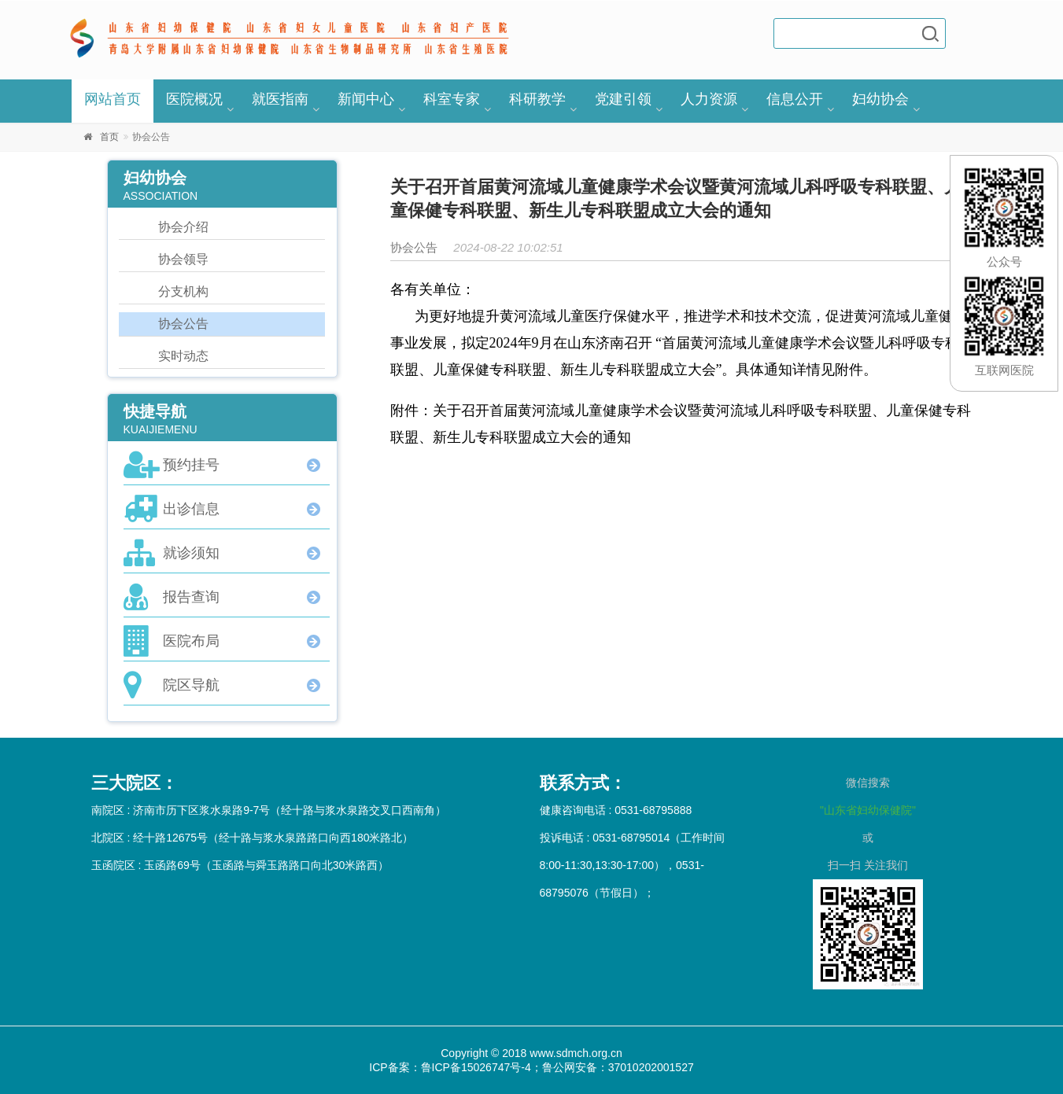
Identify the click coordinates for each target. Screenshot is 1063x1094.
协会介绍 (183, 227)
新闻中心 (366, 99)
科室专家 (451, 99)
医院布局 (191, 641)
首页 (109, 136)
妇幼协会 (880, 99)
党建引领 (623, 99)
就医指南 (280, 99)
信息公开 (794, 99)
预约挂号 (191, 465)
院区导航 (191, 685)
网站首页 (112, 99)
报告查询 (191, 597)
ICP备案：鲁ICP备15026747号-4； (455, 1067)
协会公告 (183, 323)
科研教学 (537, 99)
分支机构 (183, 291)
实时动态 (183, 356)
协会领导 (183, 259)
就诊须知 (191, 553)
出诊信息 (191, 509)
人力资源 (709, 99)
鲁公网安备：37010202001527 (618, 1067)
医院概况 (194, 99)
